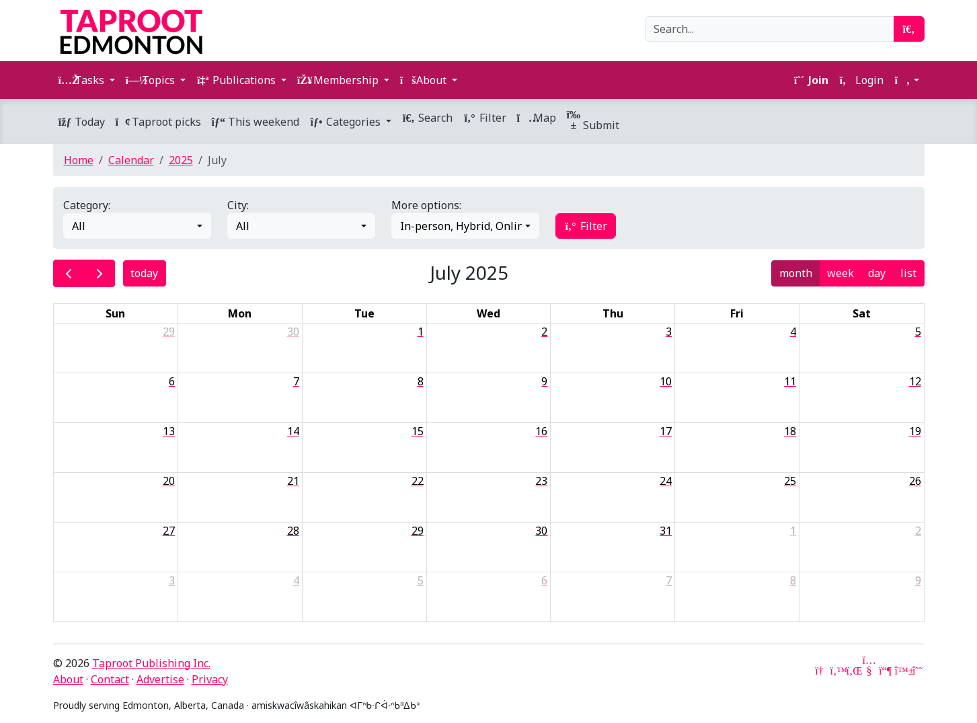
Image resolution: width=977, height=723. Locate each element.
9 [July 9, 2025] (544, 381)
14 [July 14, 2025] (293, 431)
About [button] (424, 80)
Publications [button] (237, 80)
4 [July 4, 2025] (793, 331)
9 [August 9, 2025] (918, 580)
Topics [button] (152, 80)
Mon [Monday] (239, 313)
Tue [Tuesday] (364, 313)
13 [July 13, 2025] (169, 431)
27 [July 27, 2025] (169, 530)
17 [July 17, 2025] (666, 431)
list (908, 273)
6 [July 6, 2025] (172, 381)
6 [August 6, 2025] (544, 580)
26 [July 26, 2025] (915, 480)
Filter (484, 117)
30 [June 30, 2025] (293, 331)
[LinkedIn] (853, 670)
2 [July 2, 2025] (544, 331)
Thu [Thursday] (612, 313)
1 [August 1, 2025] (793, 530)
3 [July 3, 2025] (669, 331)
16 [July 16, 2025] (541, 431)
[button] (906, 80)
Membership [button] (339, 80)
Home (78, 160)
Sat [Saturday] (862, 313)
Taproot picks (158, 121)
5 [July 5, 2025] (918, 331)
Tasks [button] (82, 80)
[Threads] (918, 670)
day (877, 273)
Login (861, 80)
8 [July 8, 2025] (421, 381)
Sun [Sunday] (115, 313)
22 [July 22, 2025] (418, 480)
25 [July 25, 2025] (790, 480)
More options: (426, 205)
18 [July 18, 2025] (790, 431)
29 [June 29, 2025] (169, 331)
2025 (181, 160)
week (840, 273)
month (795, 273)
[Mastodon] (885, 670)
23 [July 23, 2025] (541, 480)
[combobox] (137, 226)
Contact (110, 679)
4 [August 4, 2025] (296, 580)
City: (238, 205)
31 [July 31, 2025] (666, 530)
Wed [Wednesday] (488, 313)
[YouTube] (869, 670)
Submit (593, 121)
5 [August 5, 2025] (421, 580)
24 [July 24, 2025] (666, 480)
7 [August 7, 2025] (669, 580)
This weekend (255, 121)
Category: (86, 205)
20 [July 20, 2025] (169, 480)
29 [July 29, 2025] (418, 530)
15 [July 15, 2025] (418, 431)
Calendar (131, 160)
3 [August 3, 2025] (172, 580)
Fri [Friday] (737, 313)
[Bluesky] (901, 670)
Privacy (210, 679)
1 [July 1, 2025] (421, 331)
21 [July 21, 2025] (293, 480)
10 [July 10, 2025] (666, 381)
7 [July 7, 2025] (296, 381)
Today (81, 121)
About (68, 679)
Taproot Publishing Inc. (151, 663)
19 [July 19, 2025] (915, 431)
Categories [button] (346, 121)
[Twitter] (837, 670)
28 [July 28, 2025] (293, 530)
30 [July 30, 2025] (541, 530)
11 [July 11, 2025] (790, 381)
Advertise (160, 679)
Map (536, 117)
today (144, 273)
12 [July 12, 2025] (915, 381)
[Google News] (821, 670)
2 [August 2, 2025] (918, 530)
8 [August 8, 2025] (793, 580)
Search (427, 117)
